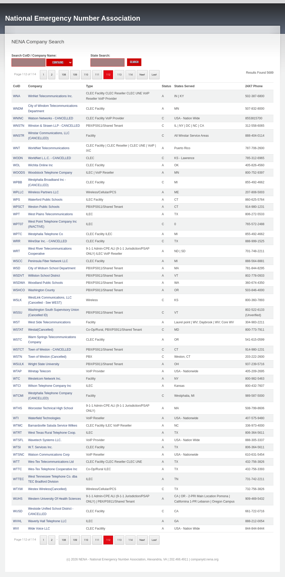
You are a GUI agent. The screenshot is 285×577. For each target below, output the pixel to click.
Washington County (41, 290)
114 (130, 74)
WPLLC (18, 192)
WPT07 (18, 224)
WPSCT (18, 207)
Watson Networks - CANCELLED (50, 118)
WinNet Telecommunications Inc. (50, 96)
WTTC (17, 469)
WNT (16, 148)
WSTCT (18, 349)
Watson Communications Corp (49, 454)
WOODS (19, 172)
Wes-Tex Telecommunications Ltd (51, 462)
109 (75, 74)
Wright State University (43, 364)
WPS (16, 199)
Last (154, 74)
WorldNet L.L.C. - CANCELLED (49, 158)
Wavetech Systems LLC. (45, 440)
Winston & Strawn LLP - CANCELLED (54, 125)
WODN (18, 158)
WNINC (18, 118)
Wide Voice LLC (39, 528)
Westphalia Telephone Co (45, 234)
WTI (16, 418)
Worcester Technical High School (50, 408)
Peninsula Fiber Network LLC (48, 261)
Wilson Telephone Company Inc (49, 386)
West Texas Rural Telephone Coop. (52, 432)
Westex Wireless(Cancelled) (47, 489)
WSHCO (19, 290)
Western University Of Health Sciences (54, 499)
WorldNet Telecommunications (49, 148)
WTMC (17, 425)
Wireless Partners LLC (43, 192)
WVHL (17, 521)
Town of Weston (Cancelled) (47, 356)
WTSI (17, 447)
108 (64, 74)
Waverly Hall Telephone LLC (47, 521)
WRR (16, 241)
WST (16, 322)
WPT (16, 214)
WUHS (17, 499)
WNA (16, 96)
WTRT (17, 432)
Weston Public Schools (44, 207)
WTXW (18, 489)
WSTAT (18, 329)
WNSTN (18, 125)
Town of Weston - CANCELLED (49, 349)
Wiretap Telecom (39, 371)
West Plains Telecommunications (50, 214)
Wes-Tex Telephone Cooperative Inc (52, 469)
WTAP (17, 371)
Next (142, 74)
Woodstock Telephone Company (50, 172)
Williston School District (44, 275)
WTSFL (18, 440)
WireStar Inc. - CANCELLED (47, 241)
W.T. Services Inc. (40, 447)
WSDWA (19, 283)
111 (97, 74)
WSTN (17, 356)
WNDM (18, 108)
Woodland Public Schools (45, 283)
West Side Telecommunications (49, 322)
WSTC (17, 339)
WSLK (17, 300)
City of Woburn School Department (51, 268)
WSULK (18, 364)
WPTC (17, 234)
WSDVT (18, 275)
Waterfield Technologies (44, 418)
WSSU (17, 312)
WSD (16, 268)
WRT (16, 251)
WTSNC (18, 454)
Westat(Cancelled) (40, 329)
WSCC (17, 261)
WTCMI (18, 396)
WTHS (17, 408)
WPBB (17, 182)
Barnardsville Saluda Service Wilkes (52, 425)
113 (119, 74)
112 (108, 74)
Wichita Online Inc (40, 165)
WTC (16, 378)
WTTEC (18, 479)
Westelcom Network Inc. (44, 378)
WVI (16, 528)
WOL (16, 165)
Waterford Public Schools (45, 199)
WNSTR (18, 135)
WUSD (17, 511)
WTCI (17, 386)
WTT (16, 462)
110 (86, 74)
